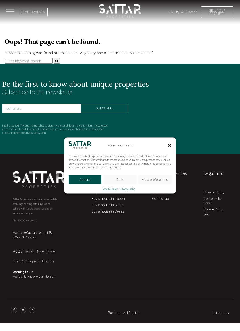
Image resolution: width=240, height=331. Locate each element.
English (134, 313)
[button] (169, 145)
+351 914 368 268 (34, 251)
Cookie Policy (110, 188)
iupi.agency (220, 313)
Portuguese (117, 313)
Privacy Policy (127, 188)
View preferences (155, 179)
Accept (84, 179)
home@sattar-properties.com (33, 261)
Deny (120, 179)
